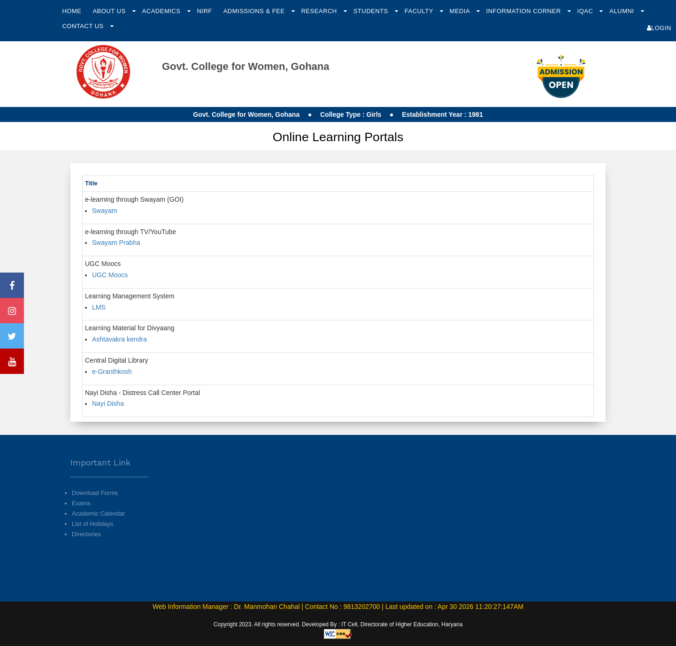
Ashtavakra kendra (119, 339)
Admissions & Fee (255, 11)
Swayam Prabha (116, 242)
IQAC (586, 11)
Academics (162, 11)
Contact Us (83, 26)
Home (71, 11)
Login (659, 27)
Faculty (420, 11)
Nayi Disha (108, 403)
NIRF (204, 11)
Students (371, 11)
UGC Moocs (110, 275)
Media (461, 11)
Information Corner (524, 11)
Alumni (622, 11)
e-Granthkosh (112, 371)
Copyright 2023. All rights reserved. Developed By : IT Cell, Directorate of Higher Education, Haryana (338, 624)
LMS (99, 307)
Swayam (104, 210)
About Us (109, 11)
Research (319, 11)
